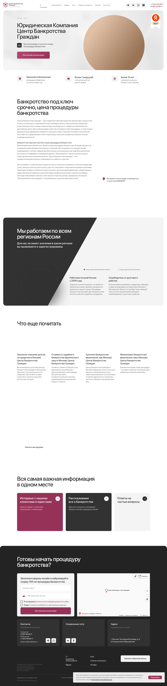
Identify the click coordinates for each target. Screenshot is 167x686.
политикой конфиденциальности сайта (53, 602)
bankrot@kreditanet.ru (29, 642)
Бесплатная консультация (45, 611)
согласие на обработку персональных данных (47, 605)
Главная (19, 18)
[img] (13, 5)
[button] (33, 55)
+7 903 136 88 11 (157, 4)
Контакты (106, 5)
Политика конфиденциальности (71, 677)
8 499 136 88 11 (157, 6)
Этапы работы (56, 5)
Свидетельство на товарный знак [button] (27, 678)
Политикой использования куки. (101, 680)
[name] (46, 588)
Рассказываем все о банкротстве (81, 499)
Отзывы (97, 5)
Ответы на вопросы (85, 5)
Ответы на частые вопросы (128, 499)
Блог (73, 5)
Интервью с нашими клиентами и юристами (36, 499)
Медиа (66, 5)
